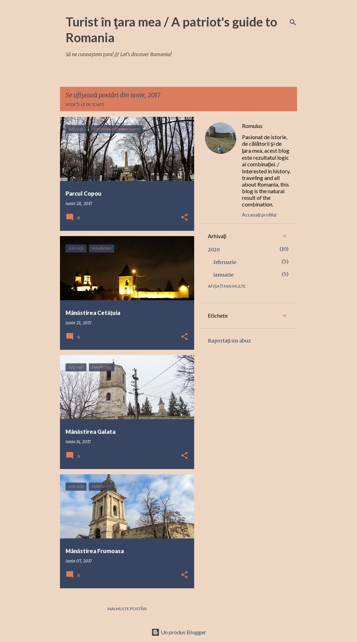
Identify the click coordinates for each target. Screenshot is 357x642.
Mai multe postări (127, 608)
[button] (184, 217)
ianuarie (223, 275)
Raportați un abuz (229, 341)
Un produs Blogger (178, 632)
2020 (214, 250)
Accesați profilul (259, 215)
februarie (224, 262)
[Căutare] (293, 22)
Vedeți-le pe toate (85, 104)
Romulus (252, 125)
